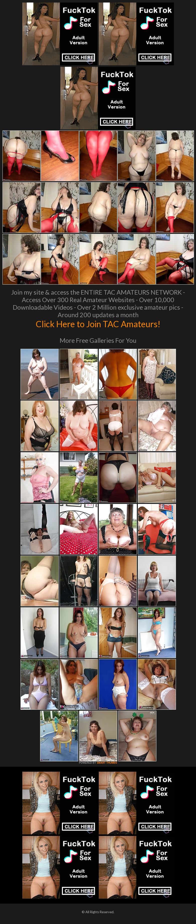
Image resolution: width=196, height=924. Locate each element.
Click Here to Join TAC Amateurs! (98, 323)
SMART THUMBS (107, 762)
